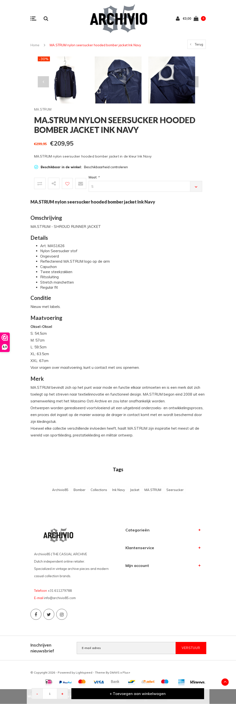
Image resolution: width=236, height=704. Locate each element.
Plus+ (126, 672)
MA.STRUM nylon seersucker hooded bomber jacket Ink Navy (95, 45)
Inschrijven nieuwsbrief (42, 647)
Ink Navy (118, 490)
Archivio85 (60, 490)
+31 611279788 (60, 591)
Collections (99, 490)
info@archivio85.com (60, 598)
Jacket (134, 490)
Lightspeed (84, 672)
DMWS (115, 672)
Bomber (79, 490)
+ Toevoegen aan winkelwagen (138, 693)
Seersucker (175, 490)
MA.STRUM (152, 490)
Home (34, 45)
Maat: (94, 177)
